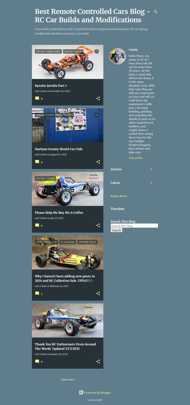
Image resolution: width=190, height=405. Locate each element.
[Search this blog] (134, 225)
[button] (98, 98)
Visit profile (135, 157)
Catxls (133, 50)
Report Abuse (119, 196)
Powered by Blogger (95, 392)
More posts (67, 379)
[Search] (156, 11)
